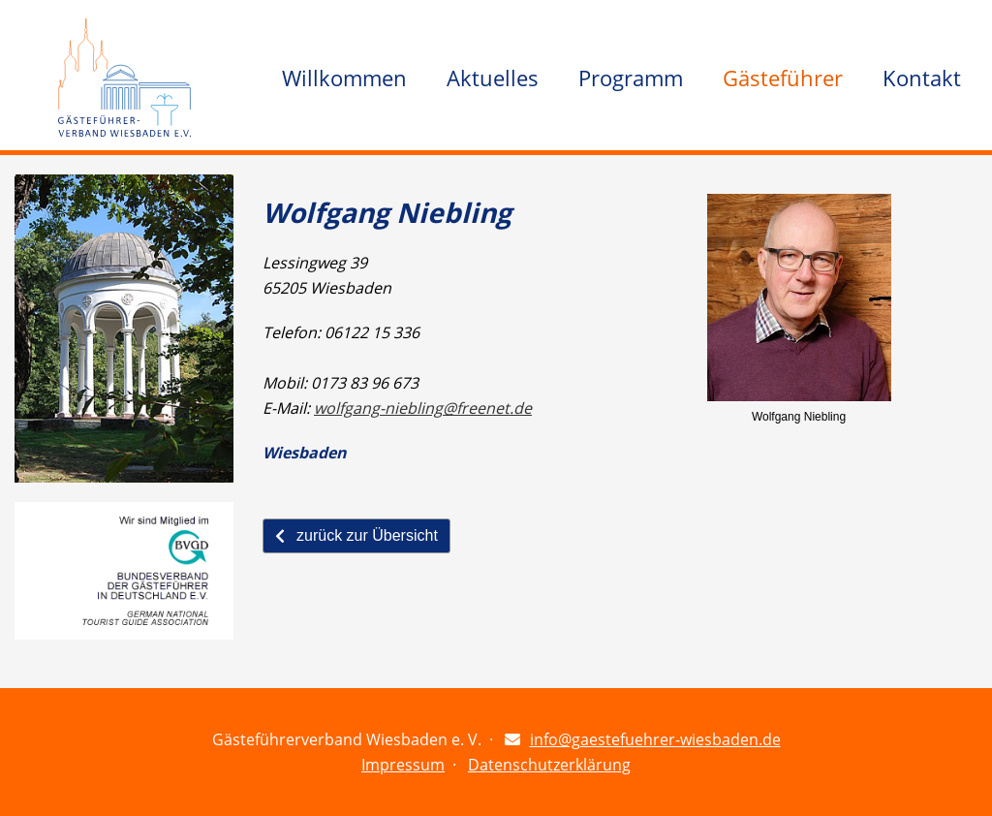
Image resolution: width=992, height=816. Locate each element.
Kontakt (922, 77)
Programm (630, 77)
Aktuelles (493, 77)
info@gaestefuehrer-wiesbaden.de (655, 739)
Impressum (403, 764)
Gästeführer (783, 77)
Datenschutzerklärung (549, 764)
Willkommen (344, 77)
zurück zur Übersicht (356, 535)
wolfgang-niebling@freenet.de (423, 408)
